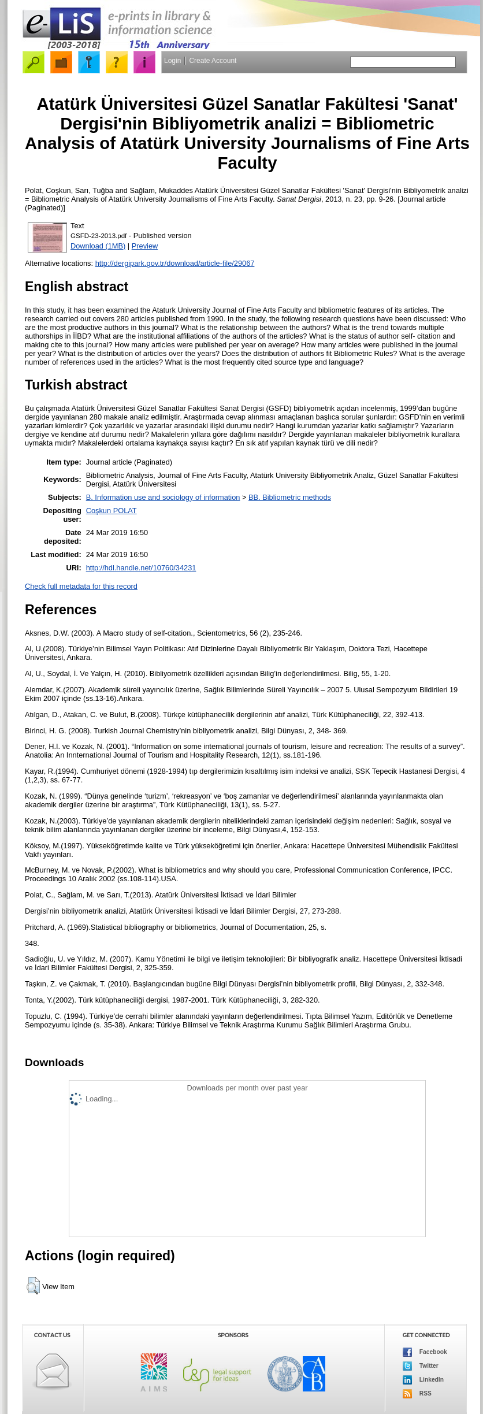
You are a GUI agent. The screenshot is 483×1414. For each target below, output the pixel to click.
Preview (145, 246)
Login (172, 61)
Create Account (212, 61)
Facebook (425, 1352)
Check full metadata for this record (81, 586)
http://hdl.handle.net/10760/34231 (141, 567)
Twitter (421, 1366)
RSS (417, 1393)
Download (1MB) (97, 246)
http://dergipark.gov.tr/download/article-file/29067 (175, 263)
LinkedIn (423, 1380)
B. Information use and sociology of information (163, 497)
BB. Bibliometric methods (289, 497)
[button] (33, 1285)
